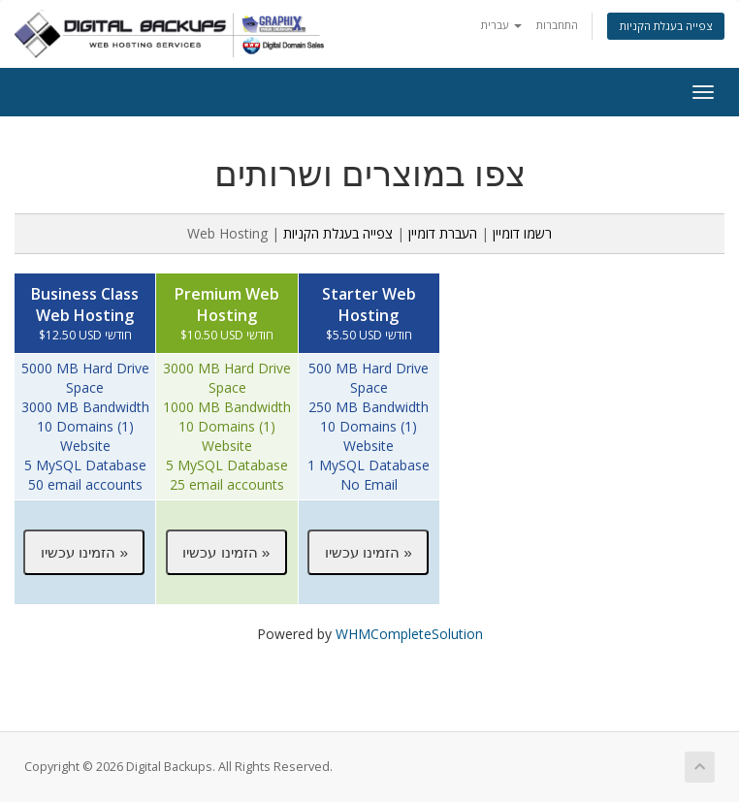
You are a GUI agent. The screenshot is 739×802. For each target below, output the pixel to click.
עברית (501, 24)
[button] (84, 551)
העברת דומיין (442, 233)
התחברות (557, 24)
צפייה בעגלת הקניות (666, 25)
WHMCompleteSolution (409, 634)
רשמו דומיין (522, 233)
